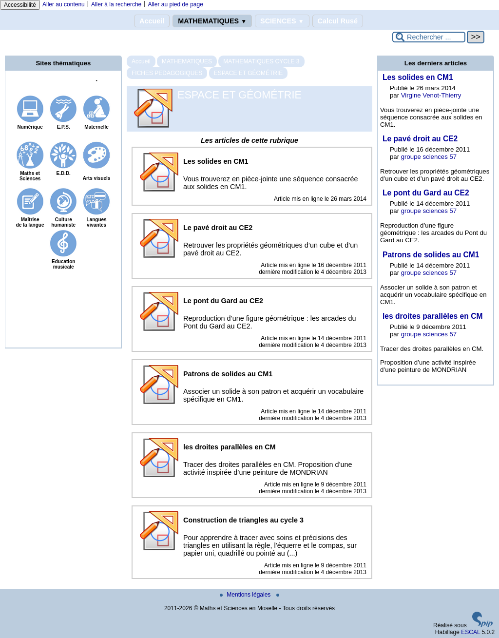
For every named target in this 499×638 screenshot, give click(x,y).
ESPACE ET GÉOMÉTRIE (248, 73)
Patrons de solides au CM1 (431, 255)
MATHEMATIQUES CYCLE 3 (261, 61)
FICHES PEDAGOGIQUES (167, 73)
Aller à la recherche (116, 4)
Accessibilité (20, 4)
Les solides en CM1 (418, 77)
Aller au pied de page (175, 4)
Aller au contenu (63, 4)
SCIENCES (282, 21)
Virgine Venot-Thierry (431, 95)
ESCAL (470, 632)
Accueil (151, 21)
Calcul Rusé (338, 21)
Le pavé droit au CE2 (420, 139)
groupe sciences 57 (429, 156)
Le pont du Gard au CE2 (426, 193)
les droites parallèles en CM (432, 316)
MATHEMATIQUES (212, 21)
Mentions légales (246, 594)
